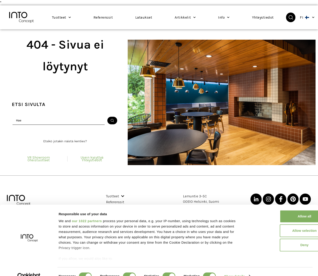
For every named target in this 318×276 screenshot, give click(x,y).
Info (223, 17)
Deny (281, 236)
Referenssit (99, 17)
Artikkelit (185, 17)
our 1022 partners (87, 212)
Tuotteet (61, 17)
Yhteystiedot (259, 17)
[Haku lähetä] (112, 120)
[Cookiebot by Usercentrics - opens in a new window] (29, 267)
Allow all (281, 207)
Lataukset (143, 17)
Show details (234, 267)
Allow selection (280, 222)
